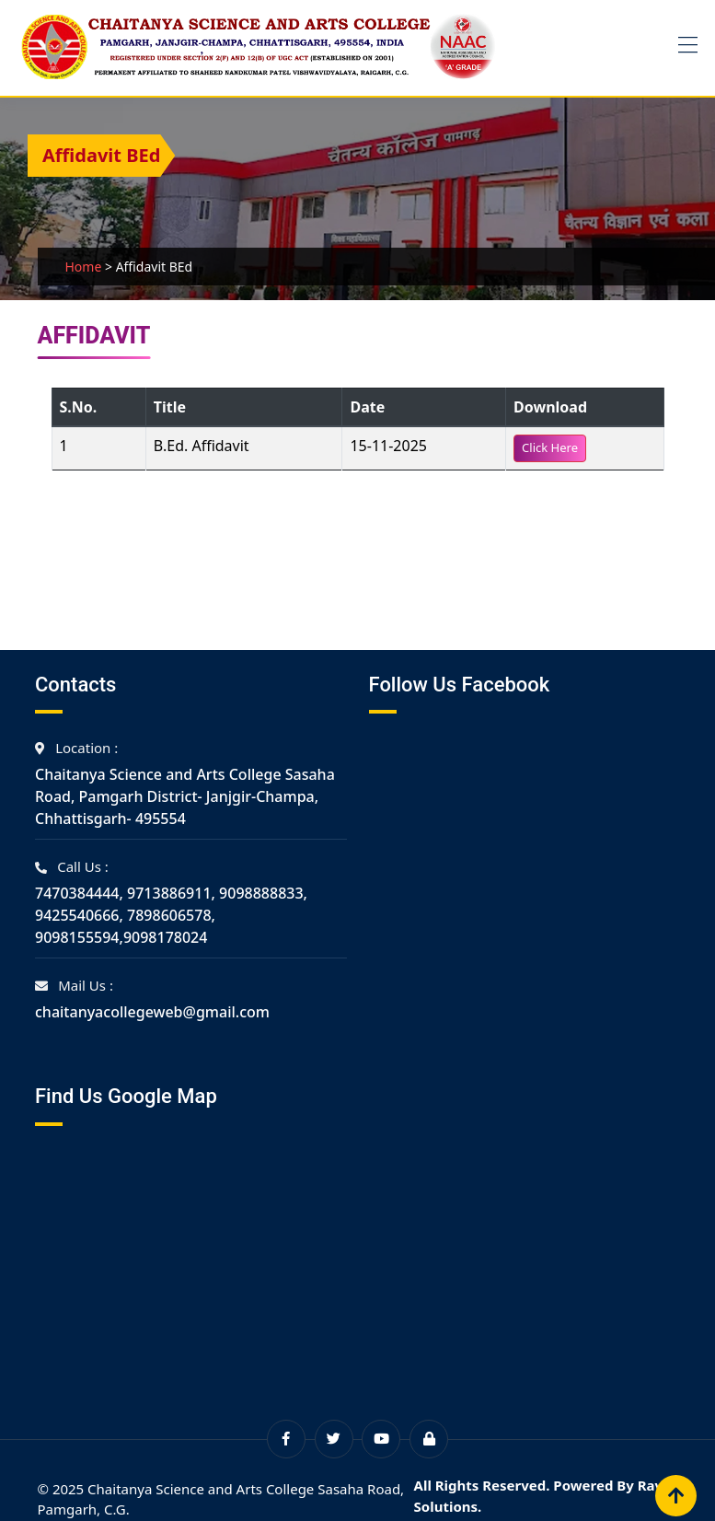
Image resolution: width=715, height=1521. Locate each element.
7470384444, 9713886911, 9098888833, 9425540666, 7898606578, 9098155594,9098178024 (171, 915)
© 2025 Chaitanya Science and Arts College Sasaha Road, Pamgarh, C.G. (221, 1499)
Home (83, 266)
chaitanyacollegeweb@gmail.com (152, 1012)
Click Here (550, 447)
